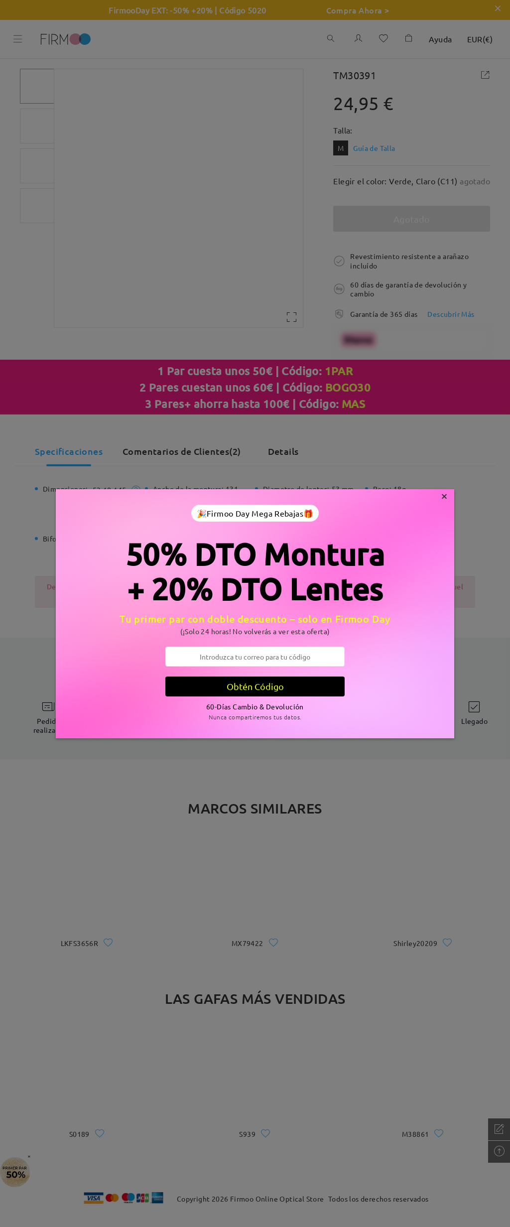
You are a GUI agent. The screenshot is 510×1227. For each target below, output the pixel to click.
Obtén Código (255, 686)
